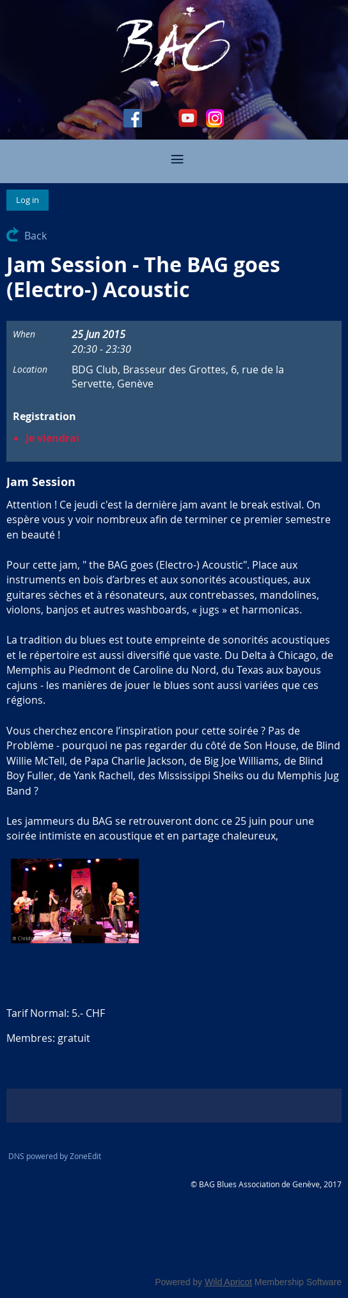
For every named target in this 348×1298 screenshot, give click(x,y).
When (24, 334)
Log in (27, 200)
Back (35, 236)
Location (30, 369)
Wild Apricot (228, 1282)
